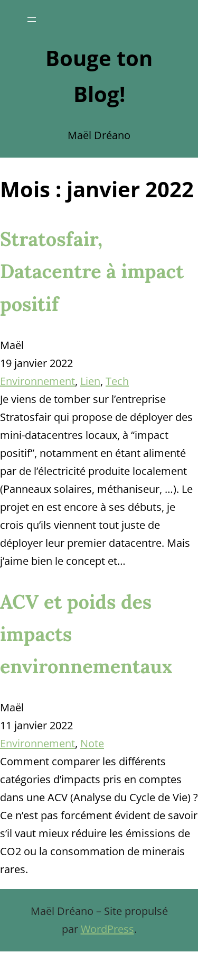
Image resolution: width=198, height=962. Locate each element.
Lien (90, 381)
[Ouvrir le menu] (31, 19)
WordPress (107, 929)
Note (92, 743)
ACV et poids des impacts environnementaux (86, 634)
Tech (117, 381)
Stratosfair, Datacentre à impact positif (92, 271)
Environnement (37, 381)
